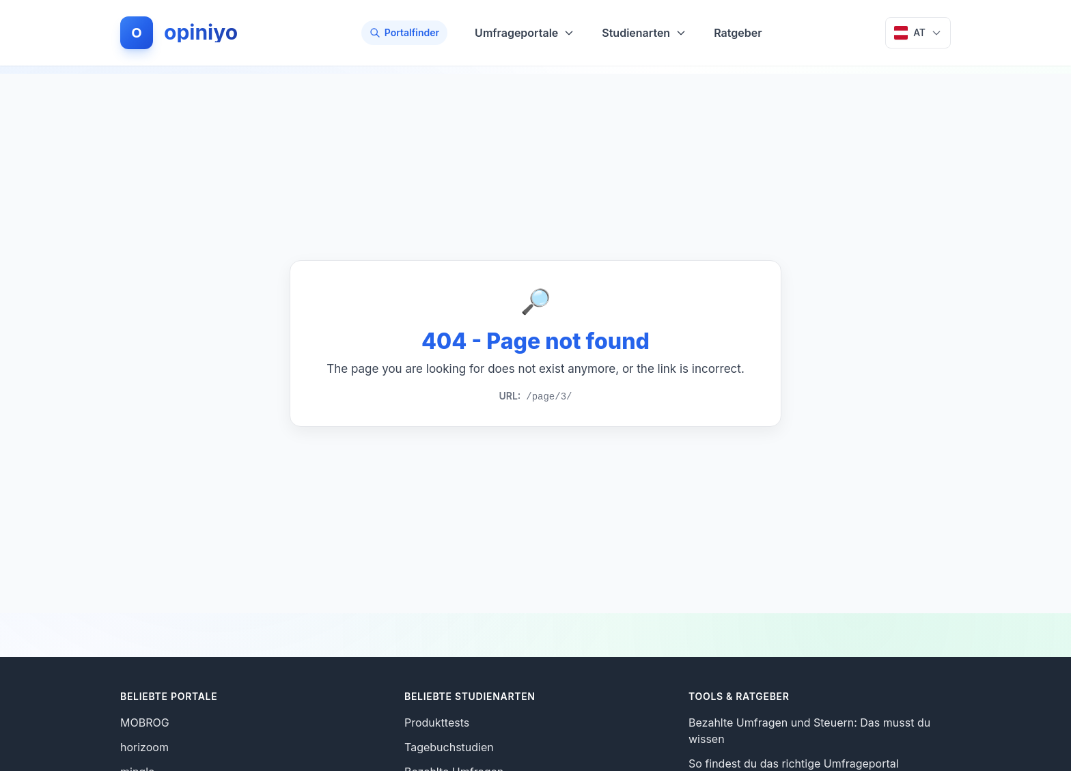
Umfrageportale (524, 33)
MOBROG (144, 722)
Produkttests (436, 722)
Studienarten (644, 33)
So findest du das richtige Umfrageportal (793, 763)
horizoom (144, 747)
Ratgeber (738, 33)
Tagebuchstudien (449, 747)
